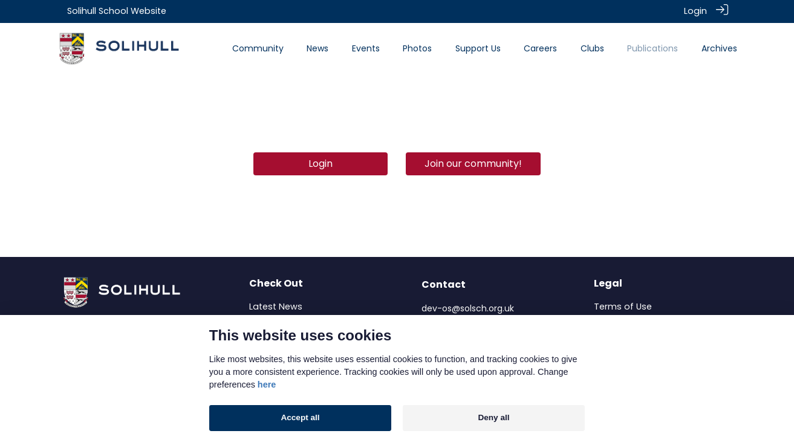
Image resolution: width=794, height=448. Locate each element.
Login (695, 11)
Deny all (493, 417)
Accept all (300, 417)
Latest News (275, 306)
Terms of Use (623, 306)
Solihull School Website (116, 11)
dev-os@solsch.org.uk (467, 308)
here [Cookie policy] (267, 384)
